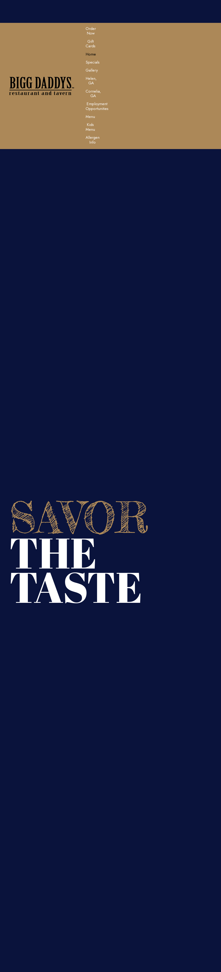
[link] (90, 31)
